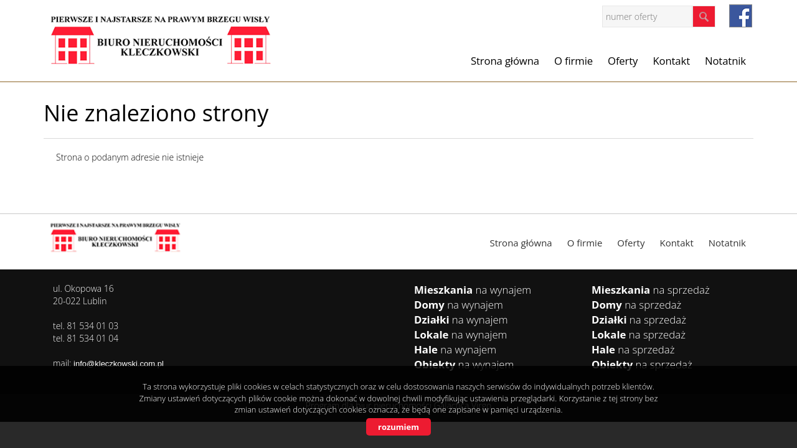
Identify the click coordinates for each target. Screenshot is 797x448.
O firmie (573, 61)
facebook (740, 15)
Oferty (623, 61)
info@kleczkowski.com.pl (118, 363)
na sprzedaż (651, 289)
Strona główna (505, 61)
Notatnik (725, 61)
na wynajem (472, 289)
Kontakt (671, 61)
